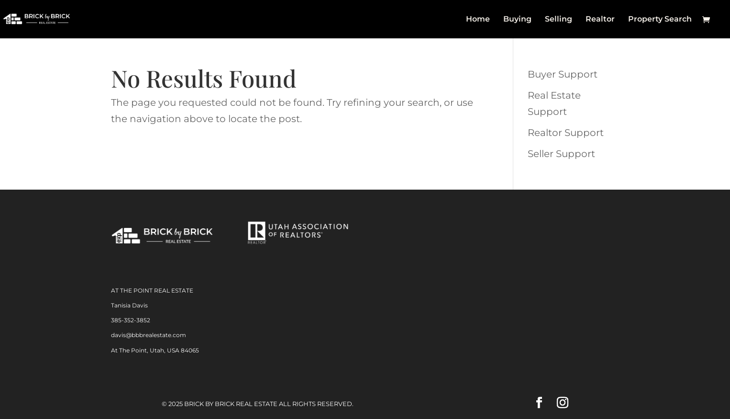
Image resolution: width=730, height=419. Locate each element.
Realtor (600, 19)
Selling (558, 19)
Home (478, 19)
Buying (517, 19)
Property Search (660, 19)
